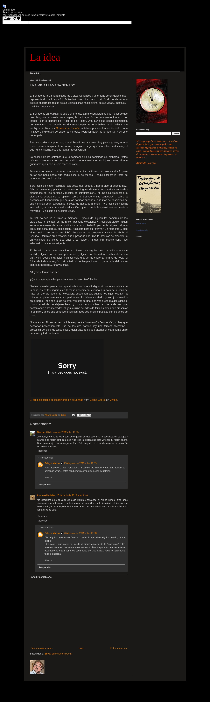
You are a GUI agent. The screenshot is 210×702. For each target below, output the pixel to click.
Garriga (41, 432)
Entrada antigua (118, 648)
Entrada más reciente (42, 648)
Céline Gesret (98, 399)
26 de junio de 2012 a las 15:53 (80, 533)
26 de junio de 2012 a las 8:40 (72, 495)
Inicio (81, 648)
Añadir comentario (41, 577)
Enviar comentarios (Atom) (58, 653)
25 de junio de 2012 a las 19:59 (80, 463)
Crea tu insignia (141, 230)
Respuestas (47, 457)
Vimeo (113, 399)
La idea (45, 57)
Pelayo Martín (52, 463)
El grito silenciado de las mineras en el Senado (56, 399)
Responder (42, 451)
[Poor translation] (16, 18)
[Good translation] (7, 18)
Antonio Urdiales (46, 495)
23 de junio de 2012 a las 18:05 (62, 432)
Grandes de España (67, 128)
